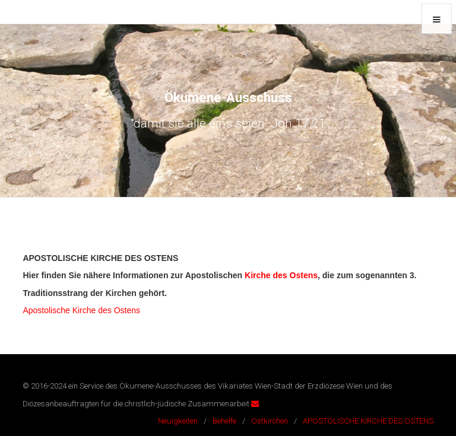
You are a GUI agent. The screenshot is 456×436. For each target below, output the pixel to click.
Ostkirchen (269, 420)
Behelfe (224, 420)
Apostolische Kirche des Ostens (81, 310)
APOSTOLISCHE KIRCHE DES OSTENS (368, 420)
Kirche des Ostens (281, 275)
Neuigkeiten (178, 420)
